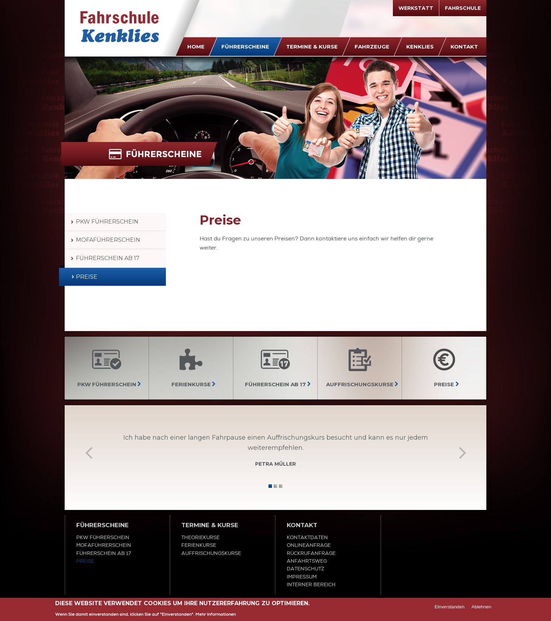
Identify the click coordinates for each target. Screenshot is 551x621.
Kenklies (420, 46)
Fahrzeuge (372, 46)
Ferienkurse (198, 545)
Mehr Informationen (215, 614)
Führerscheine (245, 46)
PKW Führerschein (107, 221)
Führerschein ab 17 (108, 258)
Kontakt (464, 46)
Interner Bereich (311, 584)
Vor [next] (462, 452)
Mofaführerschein (108, 240)
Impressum (302, 577)
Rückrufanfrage (311, 553)
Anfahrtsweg (307, 561)
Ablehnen (481, 607)
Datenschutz (305, 568)
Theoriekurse (200, 537)
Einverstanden (450, 607)
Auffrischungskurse (211, 553)
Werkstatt (415, 8)
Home (196, 46)
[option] (275, 452)
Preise (86, 276)
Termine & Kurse (312, 46)
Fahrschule (463, 8)
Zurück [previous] (89, 452)
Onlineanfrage (309, 545)
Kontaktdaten (307, 537)
